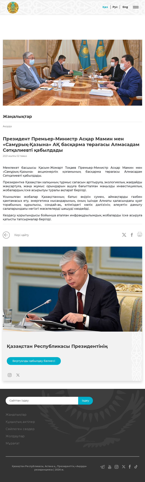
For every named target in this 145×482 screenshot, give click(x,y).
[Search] (47, 401)
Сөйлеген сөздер (20, 429)
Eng (125, 7)
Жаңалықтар (16, 414)
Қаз (105, 7)
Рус (115, 7)
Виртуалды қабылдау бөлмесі (33, 361)
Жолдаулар (15, 436)
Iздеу (85, 400)
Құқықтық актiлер (20, 422)
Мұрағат (13, 443)
